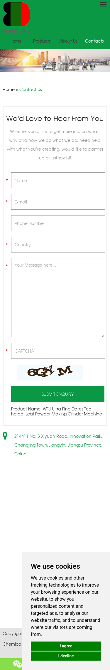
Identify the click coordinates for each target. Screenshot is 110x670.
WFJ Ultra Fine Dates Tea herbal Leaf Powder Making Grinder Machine (56, 411)
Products (41, 40)
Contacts (94, 40)
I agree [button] (66, 646)
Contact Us (30, 89)
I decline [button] (66, 656)
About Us (68, 40)
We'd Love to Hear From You (55, 118)
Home (16, 40)
